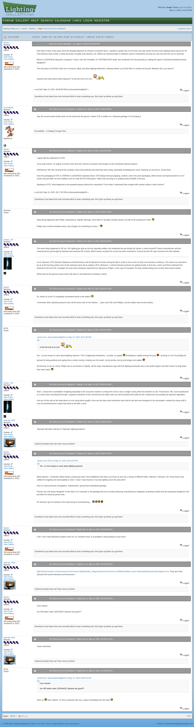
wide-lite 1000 (9, 420)
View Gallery (9, 59)
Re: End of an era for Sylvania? (62, 109)
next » (188, 29)
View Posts (8, 57)
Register (102, 20)
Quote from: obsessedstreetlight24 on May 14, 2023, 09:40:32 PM (64, 678)
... (25, 716)
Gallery (22, 20)
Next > (13, 716)
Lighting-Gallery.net (11, 29)
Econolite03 (8, 108)
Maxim (6, 43)
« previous (181, 29)
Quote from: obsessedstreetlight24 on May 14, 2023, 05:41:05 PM (64, 337)
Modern (32, 29)
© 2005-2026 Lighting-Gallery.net (16, 724)
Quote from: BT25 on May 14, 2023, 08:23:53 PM (57, 461)
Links (77, 20)
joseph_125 (8, 240)
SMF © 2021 (46, 724)
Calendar (63, 20)
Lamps (24, 29)
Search (47, 20)
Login (87, 20)
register (189, 7)
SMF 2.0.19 (35, 724)
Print (189, 716)
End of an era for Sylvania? (54, 29)
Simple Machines (57, 724)
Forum (8, 20)
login (181, 7)
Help (35, 20)
